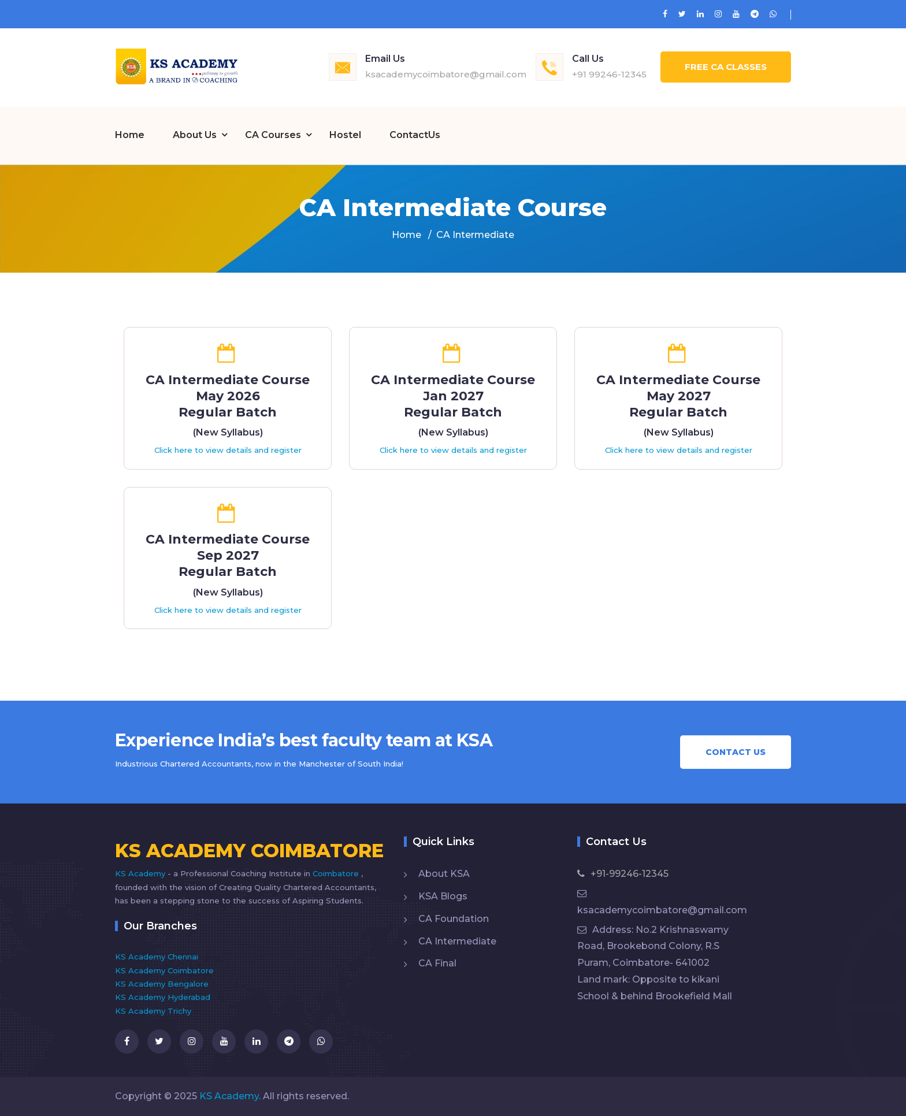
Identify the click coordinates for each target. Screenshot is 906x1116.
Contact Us (736, 751)
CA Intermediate (457, 940)
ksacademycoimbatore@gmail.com (445, 74)
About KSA (444, 873)
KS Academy (141, 872)
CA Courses (273, 134)
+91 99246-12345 (609, 74)
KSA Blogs (442, 895)
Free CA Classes (726, 66)
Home (129, 134)
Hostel (345, 134)
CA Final (437, 962)
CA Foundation (453, 918)
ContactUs (414, 134)
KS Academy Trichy (153, 1010)
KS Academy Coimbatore (164, 969)
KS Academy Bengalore (162, 983)
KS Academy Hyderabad (162, 997)
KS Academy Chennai (156, 956)
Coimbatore (337, 872)
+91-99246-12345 (623, 873)
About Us (195, 134)
